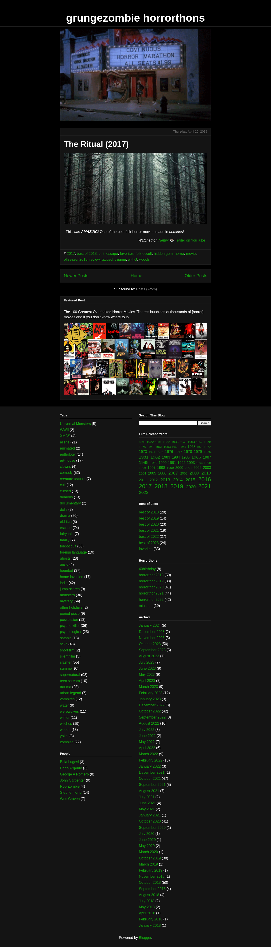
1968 (191, 447)
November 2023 (152, 638)
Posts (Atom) (146, 289)
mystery (66, 601)
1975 (160, 452)
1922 (150, 442)
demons (66, 497)
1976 (169, 452)
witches (66, 724)
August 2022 (149, 723)
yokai (64, 736)
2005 (152, 473)
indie (64, 583)
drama (65, 516)
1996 (142, 468)
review (95, 259)
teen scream (70, 681)
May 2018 (147, 907)
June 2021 (147, 803)
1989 (153, 463)
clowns (65, 466)
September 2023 (152, 650)
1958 (207, 442)
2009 (194, 473)
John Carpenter (72, 780)
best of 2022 (149, 536)
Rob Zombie (70, 786)
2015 (190, 479)
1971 (200, 447)
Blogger (145, 938)
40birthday (147, 569)
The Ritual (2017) (96, 144)
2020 (191, 486)
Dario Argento (71, 768)
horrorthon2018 (151, 575)
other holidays (71, 607)
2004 (142, 473)
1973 (143, 452)
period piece (70, 613)
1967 (182, 447)
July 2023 (146, 662)
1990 (162, 463)
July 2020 (146, 834)
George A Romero (74, 774)
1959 (142, 447)
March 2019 (148, 864)
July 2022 (146, 730)
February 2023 (150, 693)
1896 (142, 442)
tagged (107, 259)
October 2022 (150, 711)
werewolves (69, 711)
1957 (199, 442)
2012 (154, 480)
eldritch (66, 522)
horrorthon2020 (151, 587)
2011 (143, 480)
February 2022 (150, 760)
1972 (207, 447)
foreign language (73, 552)
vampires (67, 699)
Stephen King (71, 792)
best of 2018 (87, 253)
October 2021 (150, 778)
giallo (64, 564)
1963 (167, 447)
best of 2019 (149, 518)
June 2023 (147, 668)
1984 (176, 457)
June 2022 (147, 736)
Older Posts (196, 275)
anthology (68, 454)
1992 (181, 463)
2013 (165, 479)
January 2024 (150, 625)
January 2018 (150, 925)
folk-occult (144, 253)
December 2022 (152, 705)
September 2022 (152, 717)
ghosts (65, 558)
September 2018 (152, 889)
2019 (176, 486)
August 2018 (149, 895)
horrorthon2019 (151, 581)
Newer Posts (76, 275)
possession (69, 620)
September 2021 (152, 785)
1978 (188, 452)
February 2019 (150, 870)
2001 (188, 468)
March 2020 (148, 852)
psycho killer (70, 626)
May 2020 (147, 846)
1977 (178, 452)
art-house (67, 460)
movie (191, 253)
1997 (151, 468)
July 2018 (146, 901)
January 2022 (150, 766)
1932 (166, 442)
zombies (66, 742)
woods (144, 259)
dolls (63, 509)
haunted (66, 570)
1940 (183, 442)
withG (132, 259)
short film (67, 650)
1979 (198, 452)
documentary (70, 503)
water (64, 705)
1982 (155, 457)
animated (67, 448)
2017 (71, 253)
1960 (150, 447)
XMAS (65, 436)
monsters (67, 595)
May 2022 (147, 742)
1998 (161, 468)
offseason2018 (75, 259)
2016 (204, 479)
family (64, 540)
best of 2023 (149, 543)
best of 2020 (149, 524)
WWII (64, 430)
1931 (158, 442)
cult (101, 253)
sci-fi (63, 644)
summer (66, 668)
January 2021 (150, 815)
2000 (179, 468)
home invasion (71, 577)
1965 (175, 447)
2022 (144, 492)
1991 (172, 463)
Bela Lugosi (69, 762)
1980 (207, 452)
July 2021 (146, 797)
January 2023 (150, 699)
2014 (178, 479)
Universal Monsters (75, 424)
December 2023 (152, 632)
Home (136, 275)
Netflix (163, 240)
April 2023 (147, 681)
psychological (71, 632)
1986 (196, 457)
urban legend (70, 693)
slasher (66, 662)
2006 (162, 473)
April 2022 (147, 748)
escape (112, 253)
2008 (184, 473)
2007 (173, 473)
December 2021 (152, 772)
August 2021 (149, 791)
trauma (120, 259)
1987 (207, 457)
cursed (65, 491)
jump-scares (70, 589)
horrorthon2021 (151, 593)
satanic (65, 638)
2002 (197, 468)
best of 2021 (149, 530)
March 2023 (148, 687)
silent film (67, 656)
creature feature (72, 479)
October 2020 (150, 821)
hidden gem (163, 253)
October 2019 (150, 858)
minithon (145, 606)
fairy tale (66, 534)
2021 (204, 486)
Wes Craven (70, 799)
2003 (207, 468)
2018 (161, 486)
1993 (191, 463)
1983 (166, 457)
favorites (126, 253)
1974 (152, 452)
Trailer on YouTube (190, 240)
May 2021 (147, 809)
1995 (207, 463)
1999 (170, 468)
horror (179, 253)
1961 (159, 447)
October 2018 (150, 882)
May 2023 (147, 674)
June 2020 (147, 840)
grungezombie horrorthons (135, 18)
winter (65, 717)
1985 (186, 457)
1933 (175, 442)
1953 (191, 442)
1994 (199, 463)
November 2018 (152, 876)
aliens (64, 442)
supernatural (70, 675)
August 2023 (149, 656)
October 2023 (150, 644)
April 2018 (147, 913)
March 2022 (148, 754)
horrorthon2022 (151, 599)
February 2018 (150, 919)
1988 (144, 462)
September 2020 (152, 827)
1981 (144, 457)
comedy (66, 473)
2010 (206, 473)
